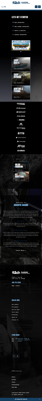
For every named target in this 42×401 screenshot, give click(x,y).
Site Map (14, 387)
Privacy (14, 379)
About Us (14, 317)
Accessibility (15, 384)
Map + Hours (16, 286)
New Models (15, 304)
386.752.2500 (16, 282)
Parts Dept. (15, 312)
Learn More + (21, 250)
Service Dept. (16, 309)
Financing (14, 314)
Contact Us (15, 320)
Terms (13, 382)
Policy (13, 377)
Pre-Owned (15, 307)
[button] (12, 45)
